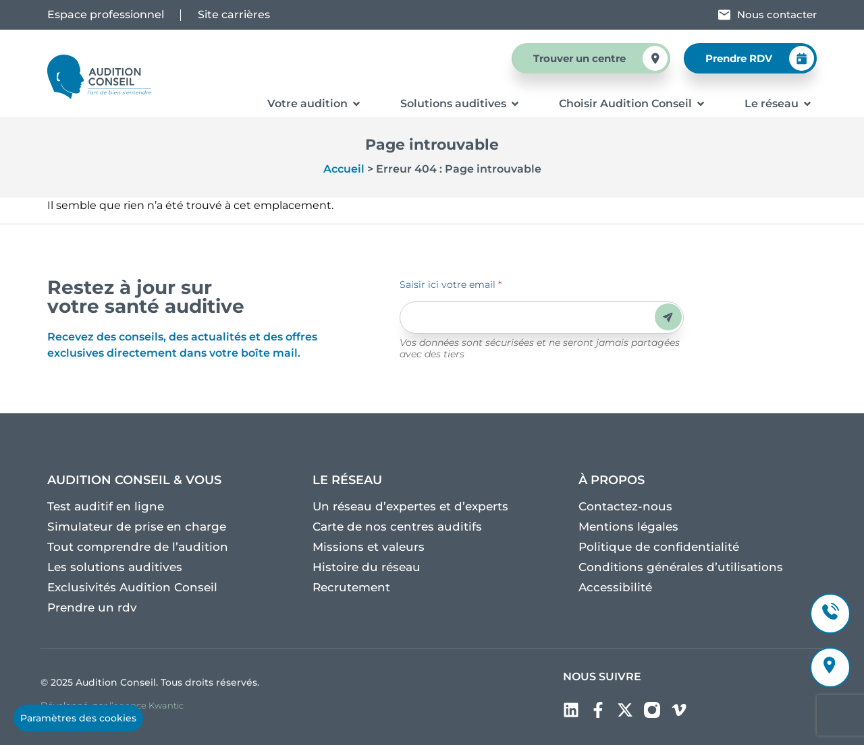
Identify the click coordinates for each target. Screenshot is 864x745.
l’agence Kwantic (146, 705)
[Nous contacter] (724, 15)
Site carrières (234, 14)
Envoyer (668, 317)
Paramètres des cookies (78, 718)
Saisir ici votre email (451, 284)
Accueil (343, 168)
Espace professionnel (105, 14)
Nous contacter (777, 14)
